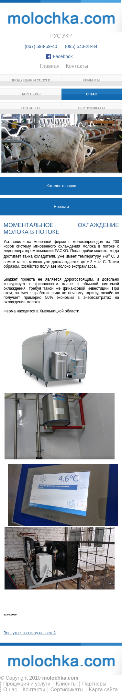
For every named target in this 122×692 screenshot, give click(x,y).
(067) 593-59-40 (41, 46)
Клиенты (91, 80)
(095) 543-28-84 (81, 46)
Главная (50, 66)
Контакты (77, 66)
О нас (91, 94)
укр (67, 36)
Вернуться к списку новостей (30, 633)
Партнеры (30, 94)
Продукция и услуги (30, 80)
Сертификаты (91, 108)
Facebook (62, 56)
